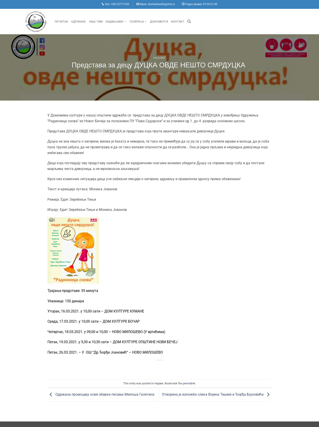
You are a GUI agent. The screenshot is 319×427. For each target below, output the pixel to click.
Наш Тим (96, 21)
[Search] (189, 21)
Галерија (138, 21)
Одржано (78, 21)
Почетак (61, 21)
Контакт (177, 21)
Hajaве (159, 57)
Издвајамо (116, 21)
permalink (189, 383)
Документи (159, 21)
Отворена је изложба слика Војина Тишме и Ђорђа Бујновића (217, 394)
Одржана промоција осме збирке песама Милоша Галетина (100, 394)
